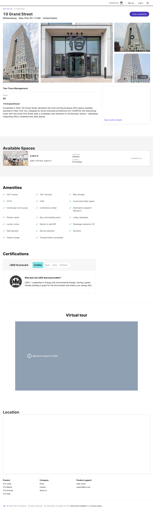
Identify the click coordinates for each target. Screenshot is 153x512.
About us (43, 490)
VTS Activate (8, 490)
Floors (5, 95)
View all (143, 77)
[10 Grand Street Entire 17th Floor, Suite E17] (76, 158)
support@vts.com (83, 487)
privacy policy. (96, 506)
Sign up (131, 3)
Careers (43, 487)
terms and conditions (79, 506)
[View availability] (139, 14)
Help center (81, 484)
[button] (25, 163)
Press (42, 484)
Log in (140, 3)
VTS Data (6, 494)
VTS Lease (7, 484)
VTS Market (7, 487)
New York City (7, 9)
